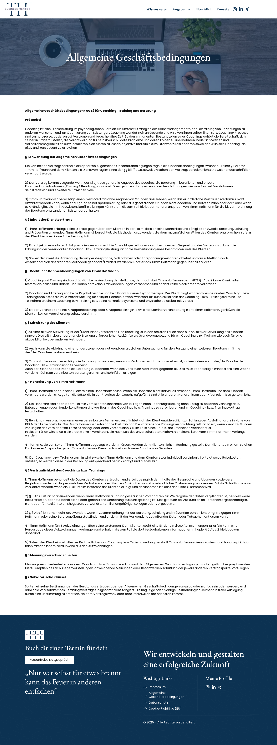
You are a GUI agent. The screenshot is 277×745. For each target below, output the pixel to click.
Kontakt (235, 9)
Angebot (194, 9)
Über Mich (216, 9)
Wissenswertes (169, 9)
